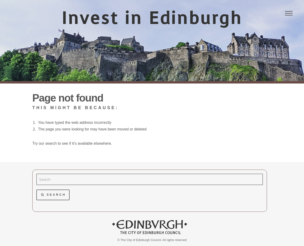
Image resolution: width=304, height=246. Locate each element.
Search (56, 194)
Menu (288, 13)
